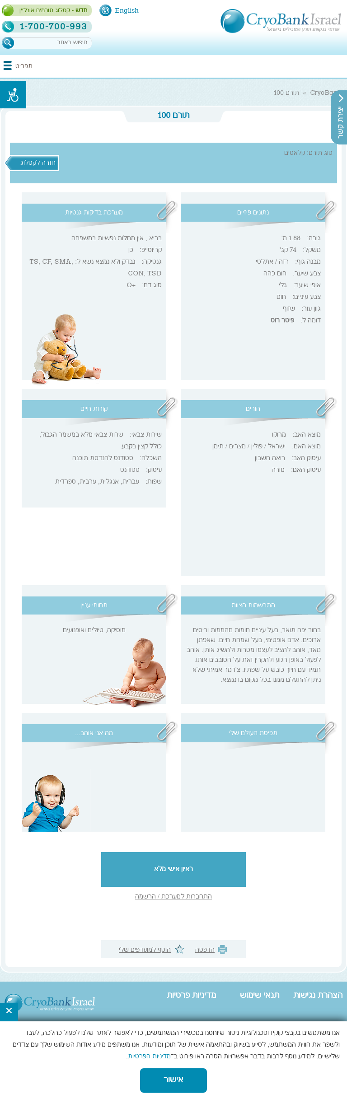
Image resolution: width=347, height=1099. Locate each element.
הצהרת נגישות (317, 996)
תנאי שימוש (259, 996)
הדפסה (205, 950)
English (127, 10)
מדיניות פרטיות (191, 996)
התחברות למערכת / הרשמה (173, 897)
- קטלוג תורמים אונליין (53, 10)
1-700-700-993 (53, 27)
